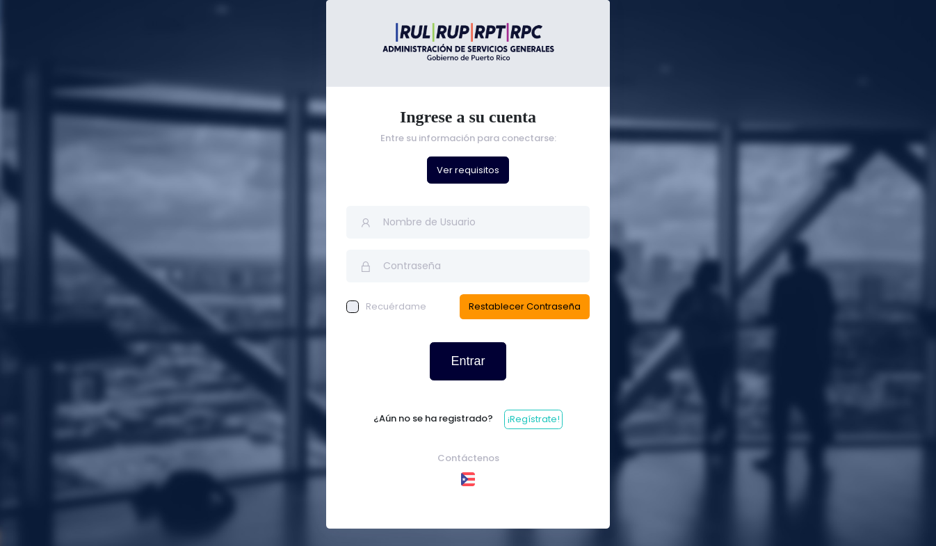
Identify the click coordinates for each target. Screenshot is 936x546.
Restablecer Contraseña (525, 306)
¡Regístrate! (534, 419)
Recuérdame (386, 306)
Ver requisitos (468, 170)
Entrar (468, 361)
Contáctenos (468, 458)
